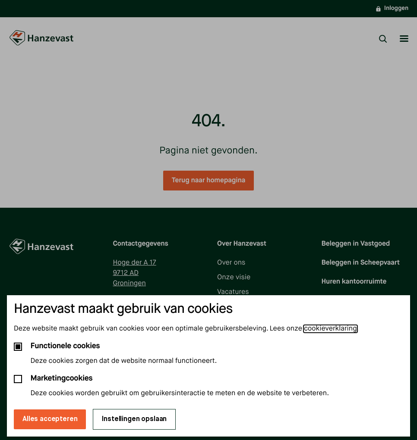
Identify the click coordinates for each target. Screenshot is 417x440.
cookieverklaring (330, 328)
